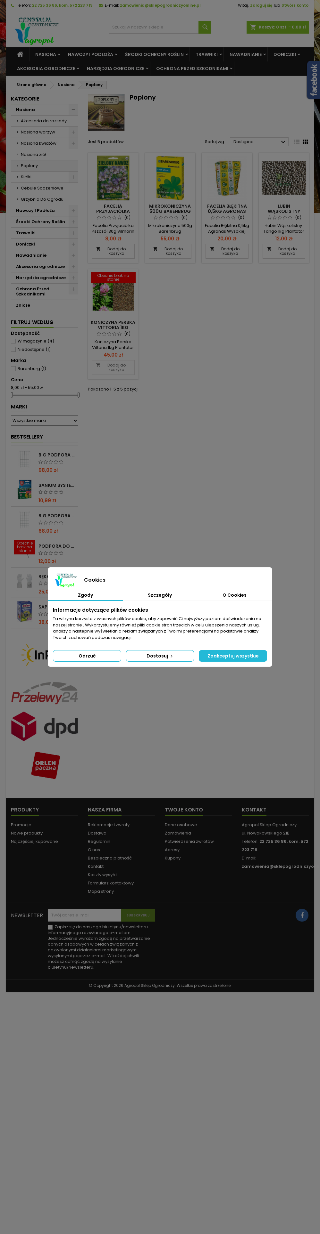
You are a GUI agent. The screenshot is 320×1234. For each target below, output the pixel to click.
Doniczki (285, 54)
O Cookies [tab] (235, 595)
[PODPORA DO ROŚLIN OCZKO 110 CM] (24, 548)
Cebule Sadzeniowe (42, 188)
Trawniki (207, 54)
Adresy (172, 850)
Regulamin (99, 841)
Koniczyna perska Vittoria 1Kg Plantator (113, 327)
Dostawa (97, 833)
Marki (19, 406)
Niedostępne (34, 349)
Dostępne (260, 142)
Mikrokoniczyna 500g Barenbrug (170, 208)
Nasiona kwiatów (38, 143)
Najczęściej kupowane (34, 841)
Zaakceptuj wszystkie (233, 656)
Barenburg (32, 369)
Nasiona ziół (33, 154)
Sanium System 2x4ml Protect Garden (56, 485)
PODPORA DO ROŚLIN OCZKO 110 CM (56, 546)
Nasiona (45, 54)
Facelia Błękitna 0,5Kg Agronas (227, 208)
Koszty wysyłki (102, 875)
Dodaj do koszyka (111, 251)
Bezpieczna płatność (110, 858)
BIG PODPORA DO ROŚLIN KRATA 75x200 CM (56, 515)
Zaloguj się (261, 5)
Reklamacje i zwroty (109, 825)
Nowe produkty (27, 833)
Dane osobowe (181, 825)
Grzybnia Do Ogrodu (42, 199)
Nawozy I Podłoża (90, 54)
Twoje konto (184, 809)
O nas (94, 850)
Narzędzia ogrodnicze (115, 68)
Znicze (23, 305)
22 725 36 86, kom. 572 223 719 (62, 5)
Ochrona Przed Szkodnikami (192, 68)
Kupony (173, 858)
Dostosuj (160, 656)
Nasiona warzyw (38, 132)
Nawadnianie (246, 54)
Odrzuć (87, 656)
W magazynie (36, 341)
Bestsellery (27, 436)
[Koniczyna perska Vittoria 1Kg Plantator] (113, 278)
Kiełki (26, 177)
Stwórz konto (295, 5)
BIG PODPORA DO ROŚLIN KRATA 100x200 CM (56, 454)
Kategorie (25, 98)
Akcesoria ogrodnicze (46, 68)
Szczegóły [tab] (160, 595)
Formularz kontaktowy (111, 883)
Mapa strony (101, 891)
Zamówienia (178, 833)
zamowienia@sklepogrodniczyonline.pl (160, 5)
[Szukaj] (160, 27)
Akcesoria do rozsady (44, 121)
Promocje (21, 825)
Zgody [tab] (85, 595)
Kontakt (96, 866)
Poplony (29, 166)
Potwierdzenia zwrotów (189, 841)
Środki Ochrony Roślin (154, 54)
